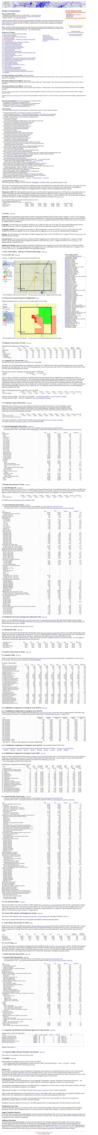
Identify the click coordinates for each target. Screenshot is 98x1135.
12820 (66, 326)
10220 (66, 260)
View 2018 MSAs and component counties (15, 158)
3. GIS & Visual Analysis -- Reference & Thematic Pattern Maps (26, 143)
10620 (66, 268)
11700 (66, 296)
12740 (66, 324)
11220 (66, 284)
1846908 (9, 393)
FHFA (11, 633)
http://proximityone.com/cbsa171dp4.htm (62, 508)
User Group (18, 1107)
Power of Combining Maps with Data (76, 32)
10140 (66, 258)
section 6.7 (18, 105)
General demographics (10, 167)
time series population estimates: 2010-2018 (21, 421)
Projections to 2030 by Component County (15, 36)
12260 (66, 312)
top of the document (42, 1090)
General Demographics (42, 396)
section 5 (81, 234)
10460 (66, 263)
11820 (66, 299)
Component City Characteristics (12, 44)
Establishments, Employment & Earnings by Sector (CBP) (19, 59)
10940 (66, 277)
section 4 (55, 231)
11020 (66, 279)
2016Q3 (12, 750)
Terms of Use (46, 35)
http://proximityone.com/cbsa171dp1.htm (69, 429)
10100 (66, 257)
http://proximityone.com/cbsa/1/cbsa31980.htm (28, 16)
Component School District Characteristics (15, 70)
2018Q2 (59, 750)
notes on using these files (66, 748)
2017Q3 (39, 750)
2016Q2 (6, 750)
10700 (66, 270)
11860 (66, 300)
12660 (66, 321)
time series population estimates (42, 398)
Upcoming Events (37, 177)
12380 (66, 314)
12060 (66, 306)
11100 (66, 281)
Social (19, 167)
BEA (8, 658)
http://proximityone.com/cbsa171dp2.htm (60, 960)
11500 (66, 290)
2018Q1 (52, 750)
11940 (66, 303)
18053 (11, 415)
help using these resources (76, 35)
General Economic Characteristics (13, 60)
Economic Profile (8, 56)
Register (39, 110)
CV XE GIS (18, 295)
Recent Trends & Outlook (10, 35)
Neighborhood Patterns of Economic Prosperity (16, 42)
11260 (66, 286)
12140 (66, 309)
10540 (66, 265)
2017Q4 (46, 750)
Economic (24, 167)
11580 (66, 292)
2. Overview (17, 114)
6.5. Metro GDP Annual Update (18, 152)
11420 (66, 288)
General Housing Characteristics (12, 51)
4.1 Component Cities (44, 159)
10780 (66, 273)
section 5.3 (13, 106)
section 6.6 (28, 103)
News (48, 1133)
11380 (66, 287)
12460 (66, 316)
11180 (66, 283)
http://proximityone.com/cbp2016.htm (38, 756)
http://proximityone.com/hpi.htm (50, 633)
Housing (30, 167)
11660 (66, 294)
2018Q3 (66, 750)
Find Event (46, 177)
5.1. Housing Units (38, 160)
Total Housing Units (9, 50)
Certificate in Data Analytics (76, 26)
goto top (22, 181)
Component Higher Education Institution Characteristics (18, 71)
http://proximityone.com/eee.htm (46, 712)
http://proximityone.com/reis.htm (43, 658)
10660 (66, 269)
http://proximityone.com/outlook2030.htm (11, 201)
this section (34, 295)
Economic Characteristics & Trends (12, 55)
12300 (66, 313)
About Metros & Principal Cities (51, 39)
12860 (66, 327)
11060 (66, 280)
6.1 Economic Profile (15, 131)
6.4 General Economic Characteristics (20, 135)
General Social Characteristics (12, 68)
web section (39, 621)
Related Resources (48, 36)
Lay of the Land (8, 40)
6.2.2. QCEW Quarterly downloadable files (27, 116)
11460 (66, 289)
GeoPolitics (6, 72)
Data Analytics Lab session (70, 1114)
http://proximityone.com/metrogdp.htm (50, 905)
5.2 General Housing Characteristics (19, 127)
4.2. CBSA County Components (48, 114)
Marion (4, 374)
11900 (66, 301)
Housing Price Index (9, 54)
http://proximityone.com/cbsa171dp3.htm (63, 799)
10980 (66, 278)
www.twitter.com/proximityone (59, 1126)
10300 (66, 261)
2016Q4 (19, 750)
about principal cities (17, 362)
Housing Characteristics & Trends (12, 48)
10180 (66, 259)
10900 (66, 276)
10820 (66, 274)
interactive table (27, 636)
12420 (66, 315)
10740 (66, 271)
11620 (66, 293)
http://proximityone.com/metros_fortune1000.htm (33, 916)
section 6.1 (27, 168)
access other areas (36, 15)
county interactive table (12, 91)
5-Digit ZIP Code (54, 636)
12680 (66, 322)
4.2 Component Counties (16, 148)
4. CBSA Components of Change (29, 114)
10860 (66, 275)
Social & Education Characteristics (12, 67)
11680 (66, 295)
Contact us (20, 195)
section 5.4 (17, 102)
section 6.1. (76, 240)
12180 (66, 310)
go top (37, 298)
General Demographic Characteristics (14, 47)
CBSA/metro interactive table (13, 95)
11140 (66, 282)
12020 (66, 305)
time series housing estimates (16, 500)
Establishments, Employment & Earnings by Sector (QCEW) (20, 58)
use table (79, 256)
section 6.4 (67, 927)
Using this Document (48, 38)
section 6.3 (44, 163)
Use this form (63, 1109)
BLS (8, 712)
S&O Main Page (29, 1074)
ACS (77, 380)
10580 (66, 266)
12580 (66, 318)
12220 (66, 311)
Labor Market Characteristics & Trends (14, 64)
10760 (66, 272)
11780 (66, 298)
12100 (66, 307)
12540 (66, 317)
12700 (66, 323)
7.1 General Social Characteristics (19, 139)
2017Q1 (26, 750)
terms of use (59, 196)
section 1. (40, 220)
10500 (66, 264)
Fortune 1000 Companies (11, 63)
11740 (66, 297)
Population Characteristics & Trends (12, 43)
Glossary (45, 40)
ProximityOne (69, 13)
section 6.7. (13, 248)
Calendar (28, 177)
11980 (66, 304)
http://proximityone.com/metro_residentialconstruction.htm (39, 620)
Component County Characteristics (13, 46)
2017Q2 (32, 750)
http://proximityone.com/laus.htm (41, 926)
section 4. (82, 220)
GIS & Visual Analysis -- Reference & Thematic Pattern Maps (19, 39)
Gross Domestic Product (10, 62)
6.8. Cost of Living (31, 162)
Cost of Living (8, 66)
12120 (66, 308)
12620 (66, 319)
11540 (66, 291)
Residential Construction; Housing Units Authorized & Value (19, 52)
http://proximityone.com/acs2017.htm (52, 428)
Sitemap (39, 1133)
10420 (66, 262)
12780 (66, 325)
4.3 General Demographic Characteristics (21, 123)
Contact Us (44, 1133)
